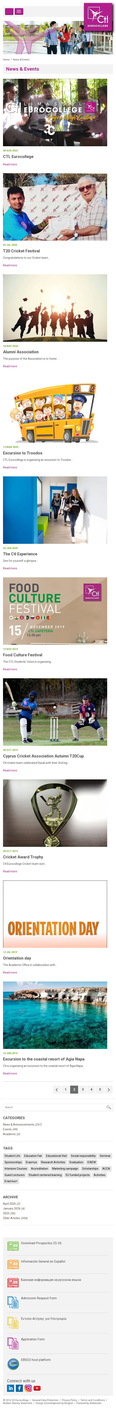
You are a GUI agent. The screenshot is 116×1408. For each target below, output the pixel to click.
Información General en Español (43, 1261)
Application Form (33, 1339)
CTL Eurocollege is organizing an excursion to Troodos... (38, 459)
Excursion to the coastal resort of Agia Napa (44, 1059)
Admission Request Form (39, 1298)
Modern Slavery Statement (17, 1403)
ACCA (106, 1168)
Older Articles (15, 1218)
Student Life (12, 1155)
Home (6, 59)
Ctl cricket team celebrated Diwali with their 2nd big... (36, 762)
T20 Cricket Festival (21, 251)
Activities (99, 1175)
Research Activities (53, 1162)
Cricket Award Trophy (23, 857)
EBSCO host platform (36, 1360)
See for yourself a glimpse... (21, 560)
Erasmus (31, 1162)
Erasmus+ (11, 1181)
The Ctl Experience (20, 554)
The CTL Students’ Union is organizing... (28, 661)
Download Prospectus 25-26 (41, 1243)
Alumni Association (21, 352)
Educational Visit (56, 1155)
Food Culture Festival (22, 655)
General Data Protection (45, 1400)
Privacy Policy (69, 1400)
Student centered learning (45, 1175)
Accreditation (39, 1168)
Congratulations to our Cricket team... (26, 257)
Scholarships (90, 1168)
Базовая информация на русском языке (51, 1280)
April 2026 (11, 1203)
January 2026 (14, 1208)
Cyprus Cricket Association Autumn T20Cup (43, 756)
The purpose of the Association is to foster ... (31, 358)
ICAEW (91, 1162)
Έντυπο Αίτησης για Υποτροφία (43, 1319)
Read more (10, 164)
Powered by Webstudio (88, 1403)
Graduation (76, 1162)
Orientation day (17, 958)
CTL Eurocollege (18, 156)
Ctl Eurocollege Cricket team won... (24, 863)
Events (10, 1129)
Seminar (105, 1155)
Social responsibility (83, 1155)
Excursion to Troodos (22, 453)
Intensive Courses (16, 1168)
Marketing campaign (65, 1168)
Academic (11, 1134)
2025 (9, 1213)
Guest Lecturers (15, 1175)
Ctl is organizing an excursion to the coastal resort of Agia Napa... (44, 1065)
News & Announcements (22, 1124)
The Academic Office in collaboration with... (30, 965)
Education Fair (33, 1155)
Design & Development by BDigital (54, 1403)
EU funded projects (78, 1175)
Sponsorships (13, 1162)
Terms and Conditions (93, 1400)
